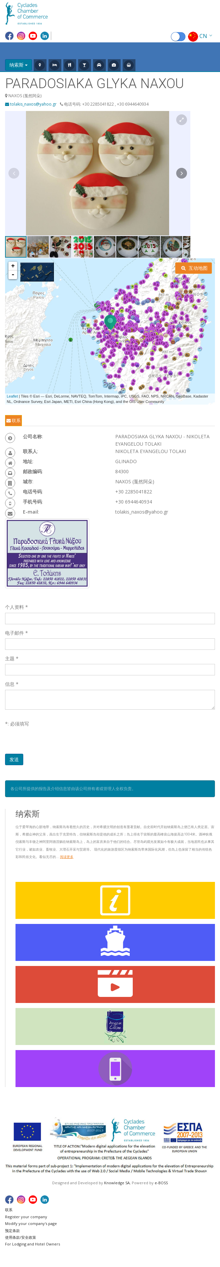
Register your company (26, 1216)
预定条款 (12, 1230)
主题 (12, 658)
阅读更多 (66, 856)
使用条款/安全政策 (20, 1237)
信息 (12, 684)
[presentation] (56, 741)
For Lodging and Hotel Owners (32, 1243)
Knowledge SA (117, 1182)
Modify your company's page (31, 1223)
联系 (13, 420)
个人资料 (16, 607)
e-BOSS (161, 1182)
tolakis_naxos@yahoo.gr (31, 104)
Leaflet (12, 396)
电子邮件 (16, 633)
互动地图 (194, 268)
